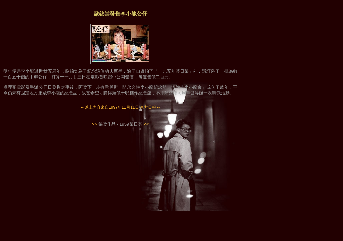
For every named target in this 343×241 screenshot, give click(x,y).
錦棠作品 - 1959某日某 (120, 124)
